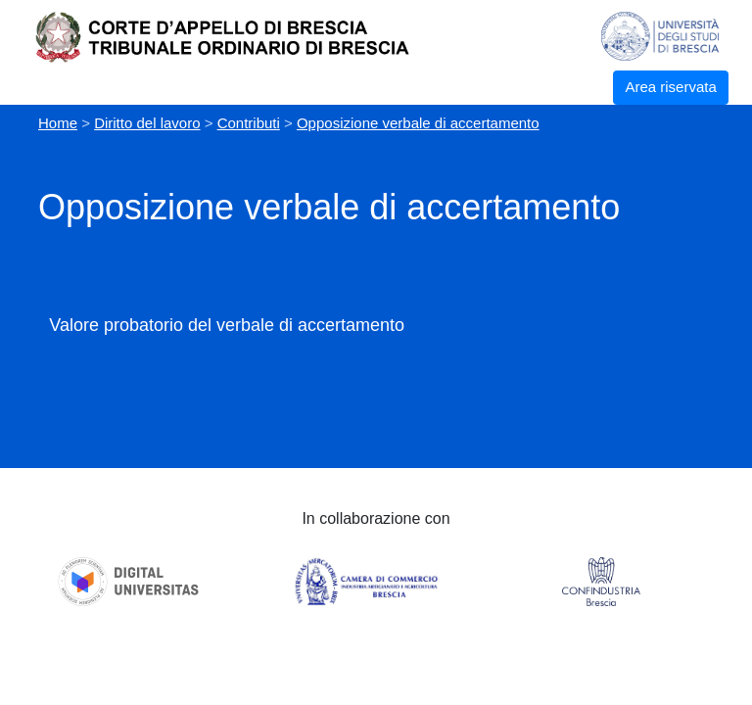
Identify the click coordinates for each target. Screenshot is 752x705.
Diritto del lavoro (147, 123)
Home (57, 123)
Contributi (248, 123)
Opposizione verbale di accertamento (418, 123)
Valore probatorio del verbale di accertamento (226, 325)
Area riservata (670, 86)
